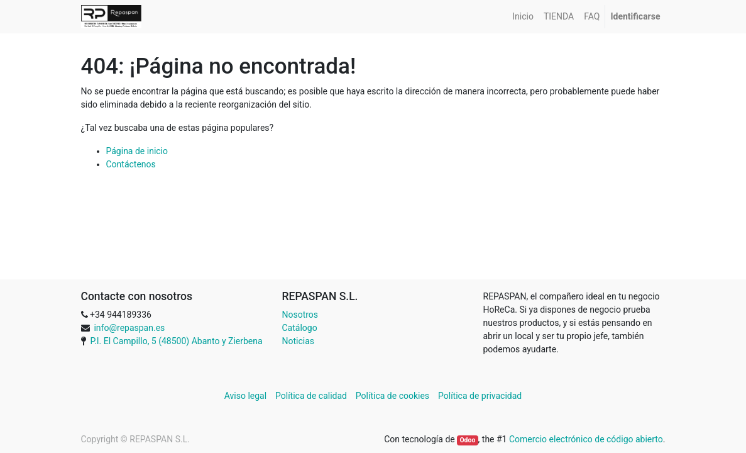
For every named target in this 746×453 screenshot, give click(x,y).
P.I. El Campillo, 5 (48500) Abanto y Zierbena (176, 341)
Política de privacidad (480, 396)
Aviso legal (246, 396)
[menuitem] (523, 16)
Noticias (298, 341)
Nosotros (300, 315)
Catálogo (299, 328)
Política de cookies (392, 396)
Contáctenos (131, 164)
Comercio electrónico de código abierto (586, 439)
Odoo (467, 440)
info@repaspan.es (129, 328)
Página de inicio (137, 151)
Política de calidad (311, 396)
